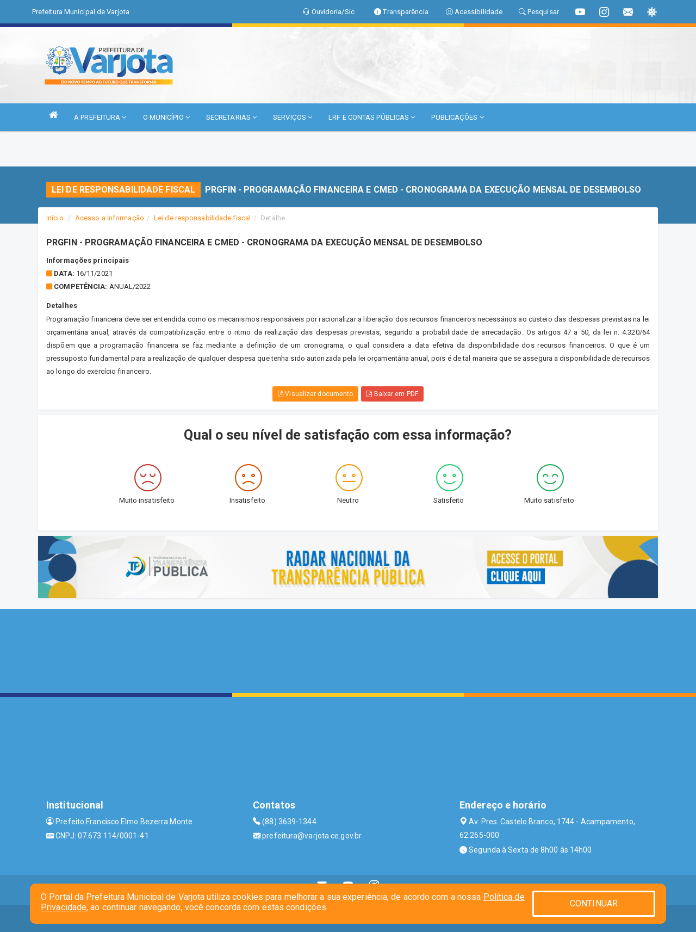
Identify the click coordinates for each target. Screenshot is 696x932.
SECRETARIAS (231, 117)
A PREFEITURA (100, 117)
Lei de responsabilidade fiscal (202, 218)
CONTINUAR (594, 903)
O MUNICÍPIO (166, 117)
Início (55, 218)
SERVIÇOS (292, 117)
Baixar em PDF (392, 394)
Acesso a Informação (109, 218)
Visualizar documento (315, 394)
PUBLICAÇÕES (457, 117)
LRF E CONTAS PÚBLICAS (371, 117)
